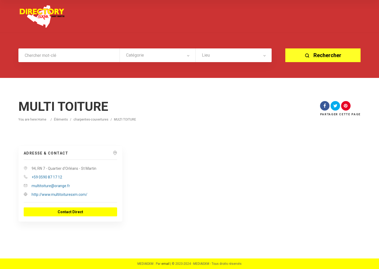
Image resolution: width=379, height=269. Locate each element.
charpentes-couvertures (90, 119)
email (165, 264)
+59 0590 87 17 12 (47, 177)
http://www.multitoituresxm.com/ (59, 194)
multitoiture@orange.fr (51, 186)
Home (42, 119)
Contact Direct (70, 212)
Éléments (61, 119)
